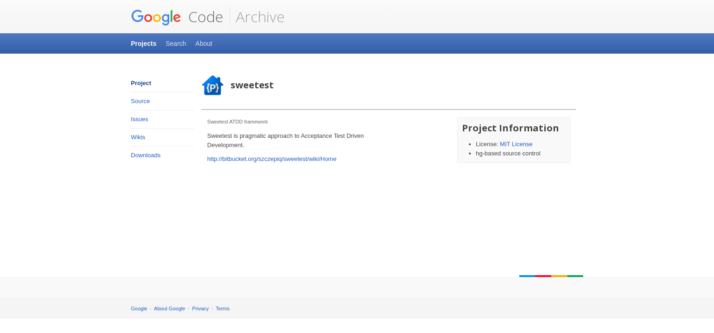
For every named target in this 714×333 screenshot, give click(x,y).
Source (140, 101)
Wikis (138, 137)
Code (177, 16)
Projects (143, 43)
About (204, 43)
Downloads (145, 155)
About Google (169, 308)
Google (139, 308)
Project (141, 83)
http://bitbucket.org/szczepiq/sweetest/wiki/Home (272, 158)
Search (176, 43)
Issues (139, 119)
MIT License (516, 144)
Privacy (200, 308)
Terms (223, 308)
